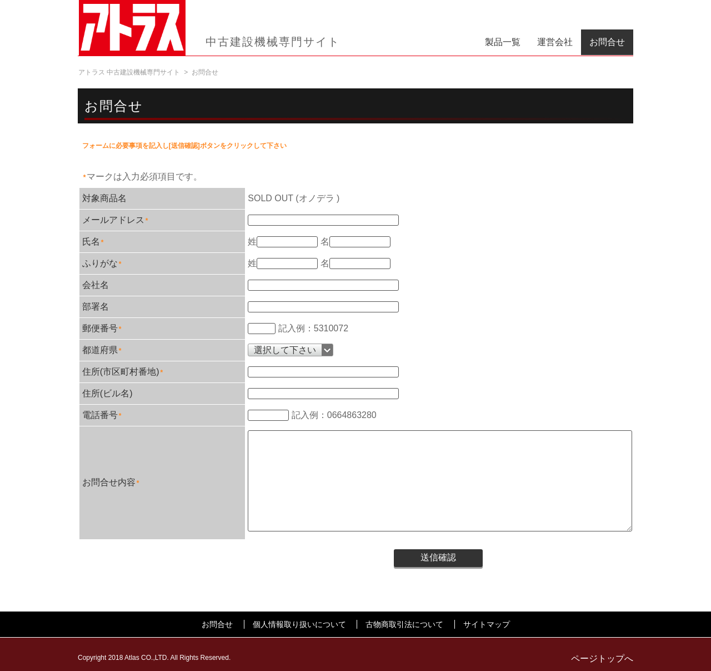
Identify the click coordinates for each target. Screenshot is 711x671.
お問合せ (607, 42)
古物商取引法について (404, 624)
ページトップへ (602, 658)
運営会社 (555, 42)
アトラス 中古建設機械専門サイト (129, 72)
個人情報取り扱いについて (299, 624)
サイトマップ (486, 624)
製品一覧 (502, 42)
